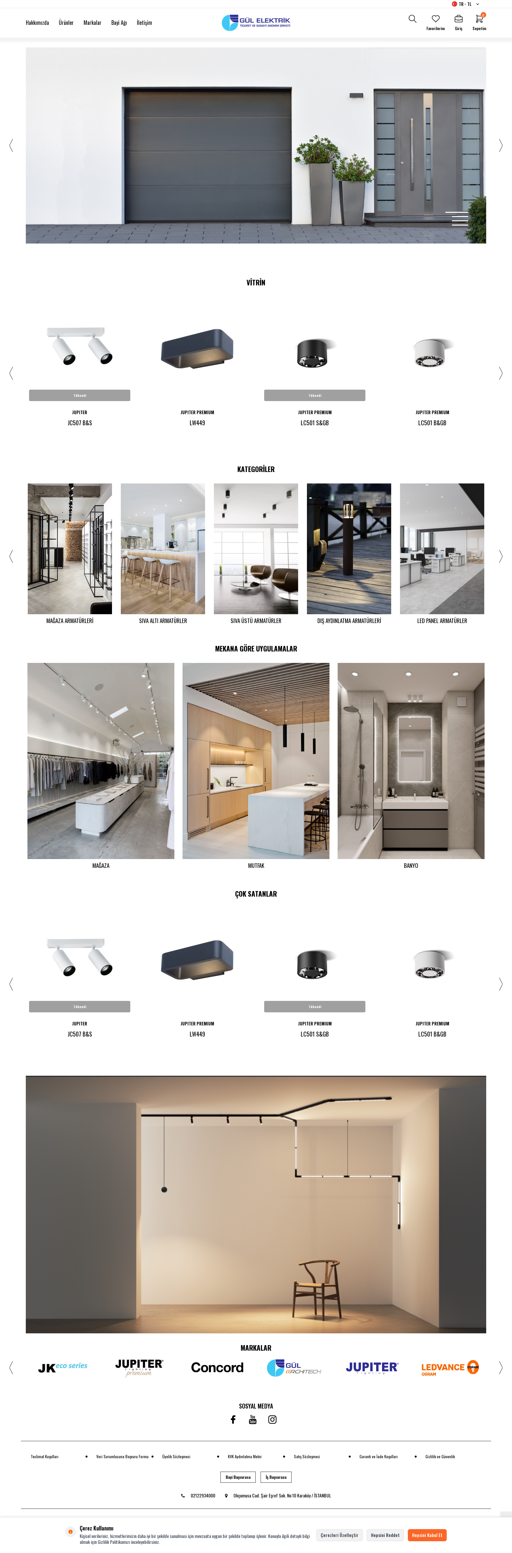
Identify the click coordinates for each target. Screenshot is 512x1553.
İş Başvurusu (276, 1478)
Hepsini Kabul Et (427, 1534)
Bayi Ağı (119, 22)
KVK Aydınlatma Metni (245, 1458)
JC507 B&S (80, 422)
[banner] (256, 1206)
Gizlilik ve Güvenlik (440, 1458)
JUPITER (79, 412)
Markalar (93, 22)
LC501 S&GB (315, 422)
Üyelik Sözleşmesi (176, 1458)
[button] (456, 212)
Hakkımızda (37, 22)
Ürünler (66, 22)
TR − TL (465, 4)
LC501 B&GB (432, 422)
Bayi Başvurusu (238, 1478)
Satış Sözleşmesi (307, 1458)
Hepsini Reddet (385, 1534)
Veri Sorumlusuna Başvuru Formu (122, 1458)
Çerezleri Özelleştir (340, 1534)
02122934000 (198, 1497)
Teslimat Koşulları (44, 1458)
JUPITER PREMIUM (197, 412)
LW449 (197, 422)
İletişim (144, 22)
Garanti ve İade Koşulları (379, 1458)
